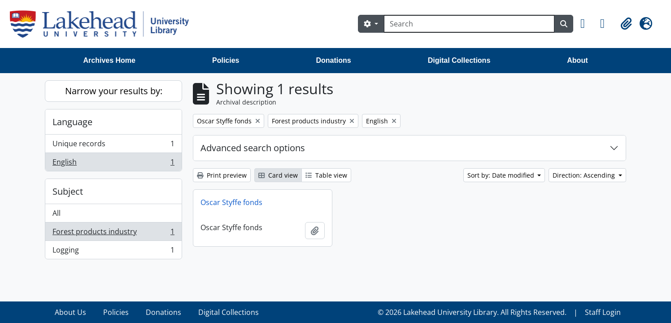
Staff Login (603, 312)
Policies (225, 60)
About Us (70, 312)
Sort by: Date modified (501, 175)
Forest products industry (113, 233)
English (113, 164)
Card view (278, 175)
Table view (326, 175)
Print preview (222, 175)
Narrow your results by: (113, 91)
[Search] (469, 24)
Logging (113, 251)
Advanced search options (252, 148)
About (577, 60)
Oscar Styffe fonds (231, 202)
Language (72, 122)
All (56, 213)
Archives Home (109, 60)
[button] (587, 24)
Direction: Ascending (585, 175)
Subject (67, 191)
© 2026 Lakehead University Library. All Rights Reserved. (472, 312)
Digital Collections (459, 60)
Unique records (113, 145)
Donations (333, 60)
